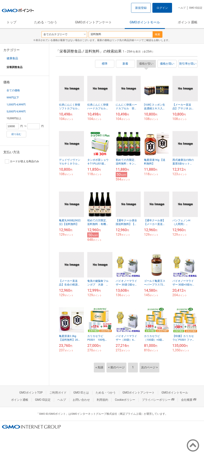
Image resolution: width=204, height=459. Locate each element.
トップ (11, 22)
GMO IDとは (81, 392)
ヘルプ (182, 7)
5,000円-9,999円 (16, 111)
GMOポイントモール (145, 22)
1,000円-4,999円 (16, 104)
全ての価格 (13, 90)
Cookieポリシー (125, 399)
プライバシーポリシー (158, 399)
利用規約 (102, 399)
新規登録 (141, 7)
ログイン (162, 7)
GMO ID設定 (195, 7)
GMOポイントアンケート (93, 22)
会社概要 (188, 399)
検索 (157, 34)
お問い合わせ (81, 399)
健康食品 (12, 58)
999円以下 (13, 97)
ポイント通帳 (187, 22)
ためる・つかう (45, 22)
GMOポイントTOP (31, 392)
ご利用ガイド (58, 392)
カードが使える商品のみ (22, 161)
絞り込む (16, 134)
